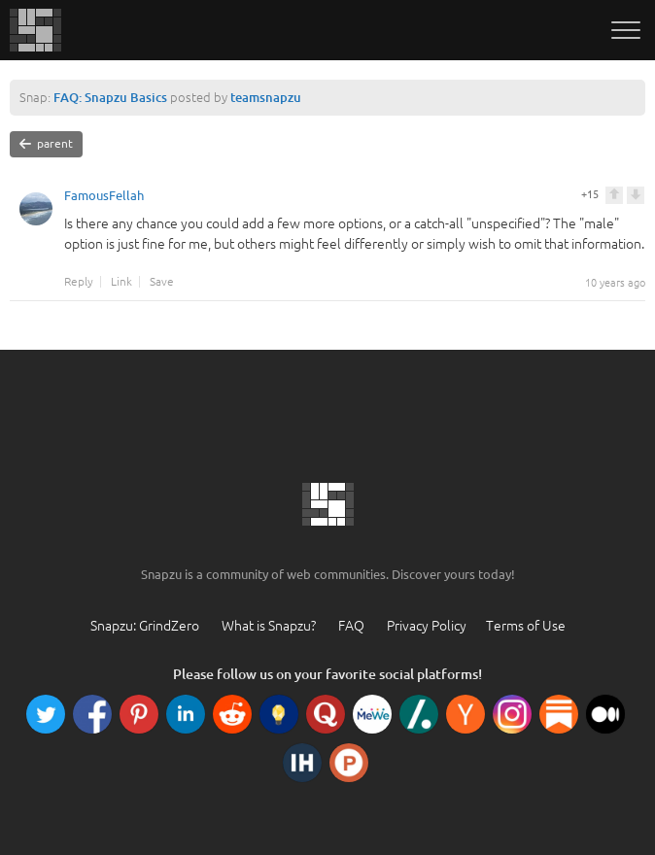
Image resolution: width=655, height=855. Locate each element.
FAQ (351, 625)
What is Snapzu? (269, 625)
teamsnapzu (265, 97)
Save (162, 282)
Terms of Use (526, 625)
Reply (78, 282)
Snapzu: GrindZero (144, 625)
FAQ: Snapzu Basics (110, 97)
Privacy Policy (426, 625)
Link (121, 282)
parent (46, 144)
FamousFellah (104, 198)
